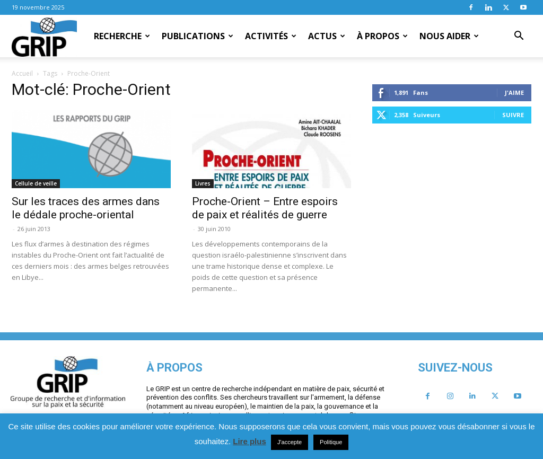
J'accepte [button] (289, 442)
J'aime (514, 92)
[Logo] (44, 36)
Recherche (122, 36)
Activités (270, 36)
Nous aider (449, 36)
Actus (326, 36)
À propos (382, 36)
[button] (518, 36)
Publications (197, 36)
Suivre (513, 115)
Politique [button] (331, 442)
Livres (203, 183)
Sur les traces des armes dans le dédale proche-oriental (86, 208)
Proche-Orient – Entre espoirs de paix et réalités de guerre (265, 208)
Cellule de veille (36, 183)
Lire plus (249, 441)
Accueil (22, 73)
